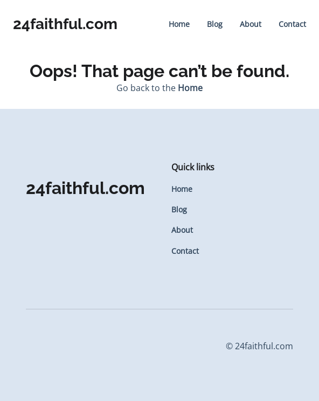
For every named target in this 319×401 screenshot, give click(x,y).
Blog (215, 24)
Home (179, 24)
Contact (292, 24)
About (250, 24)
